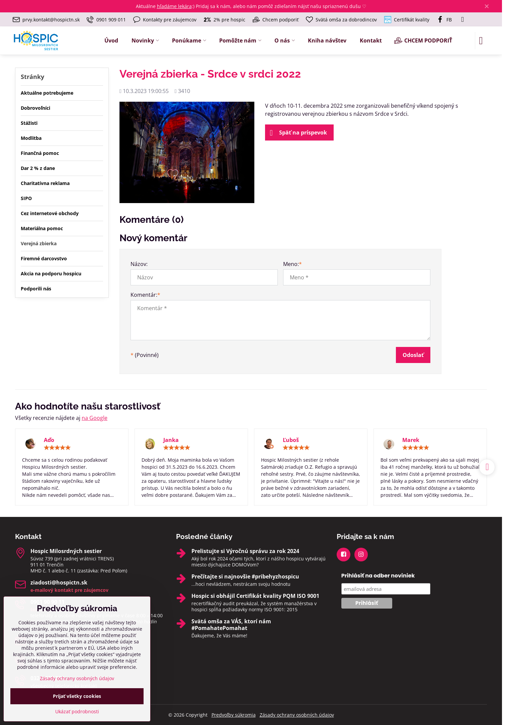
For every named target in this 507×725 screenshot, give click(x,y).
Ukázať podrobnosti (77, 711)
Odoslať (413, 355)
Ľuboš (291, 440)
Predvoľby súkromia (234, 715)
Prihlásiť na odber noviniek (378, 575)
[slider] (57, 447)
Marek (410, 440)
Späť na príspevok (298, 133)
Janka (171, 440)
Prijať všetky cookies (77, 696)
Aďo (49, 440)
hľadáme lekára (174, 6)
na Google (94, 418)
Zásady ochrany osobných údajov (297, 715)
